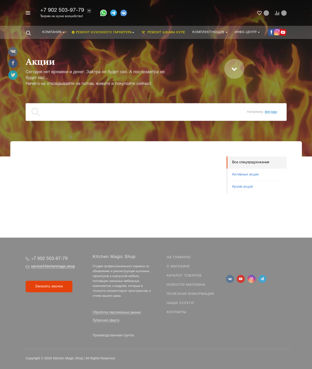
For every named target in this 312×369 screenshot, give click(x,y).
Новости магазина (186, 284)
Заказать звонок (49, 286)
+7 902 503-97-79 (62, 10)
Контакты (176, 312)
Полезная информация (190, 294)
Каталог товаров (184, 275)
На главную (179, 257)
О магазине (178, 266)
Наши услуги (180, 303)
